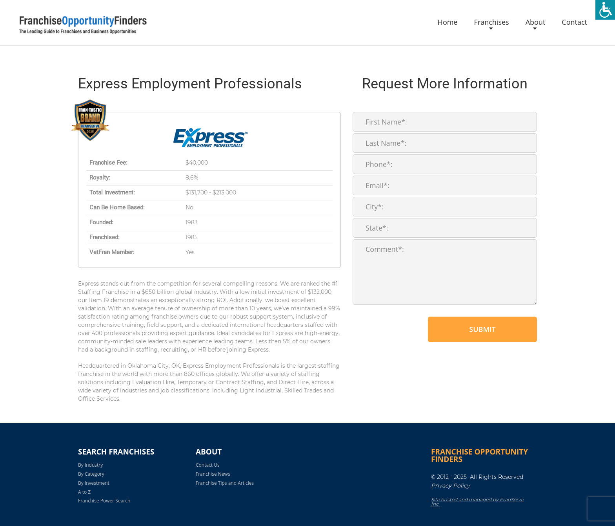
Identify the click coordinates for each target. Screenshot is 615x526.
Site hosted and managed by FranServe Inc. (477, 502)
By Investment (93, 483)
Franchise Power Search (104, 500)
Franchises (491, 22)
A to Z (84, 492)
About (536, 22)
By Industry (90, 465)
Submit (482, 329)
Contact (574, 22)
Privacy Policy (450, 485)
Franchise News (213, 474)
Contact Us (208, 465)
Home (448, 22)
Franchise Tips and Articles (225, 483)
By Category (91, 474)
